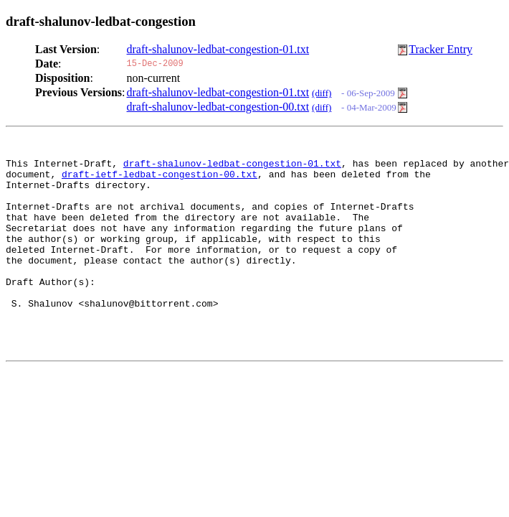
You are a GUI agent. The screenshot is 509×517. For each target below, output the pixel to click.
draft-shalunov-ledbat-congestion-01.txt (218, 49)
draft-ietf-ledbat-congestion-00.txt (159, 180)
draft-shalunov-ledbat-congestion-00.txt (218, 107)
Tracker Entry (440, 49)
